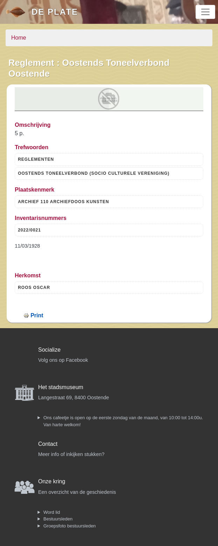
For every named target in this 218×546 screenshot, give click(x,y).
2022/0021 (29, 230)
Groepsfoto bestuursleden (69, 525)
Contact (47, 444)
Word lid (51, 512)
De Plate (54, 11)
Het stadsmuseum (60, 387)
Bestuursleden (57, 518)
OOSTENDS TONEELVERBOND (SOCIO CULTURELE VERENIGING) (93, 173)
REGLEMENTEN (36, 159)
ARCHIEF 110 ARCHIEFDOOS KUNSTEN (63, 201)
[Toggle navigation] (205, 12)
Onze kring (51, 481)
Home (18, 38)
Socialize (49, 350)
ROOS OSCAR (34, 287)
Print (36, 315)
